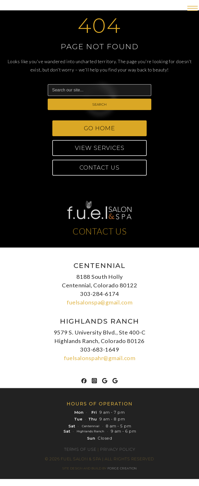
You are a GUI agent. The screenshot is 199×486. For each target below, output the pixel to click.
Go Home (99, 128)
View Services (99, 147)
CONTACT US (99, 233)
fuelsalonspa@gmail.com (99, 303)
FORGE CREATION (122, 470)
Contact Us (99, 167)
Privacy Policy (117, 450)
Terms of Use (80, 450)
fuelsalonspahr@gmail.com (99, 359)
